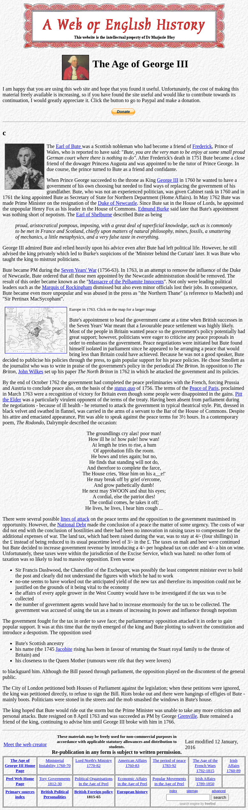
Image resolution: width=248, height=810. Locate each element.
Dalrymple (57, 422)
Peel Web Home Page (20, 781)
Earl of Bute (69, 146)
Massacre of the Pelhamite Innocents (126, 281)
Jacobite (64, 649)
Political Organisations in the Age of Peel (94, 781)
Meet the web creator (25, 744)
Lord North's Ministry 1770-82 (93, 763)
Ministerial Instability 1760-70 (55, 763)
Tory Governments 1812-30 (55, 781)
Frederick (202, 146)
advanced (219, 791)
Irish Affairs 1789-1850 (205, 781)
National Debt (71, 524)
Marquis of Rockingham (67, 287)
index (173, 791)
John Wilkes (30, 371)
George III (167, 180)
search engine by (197, 804)
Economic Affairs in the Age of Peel (132, 781)
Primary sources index (19, 794)
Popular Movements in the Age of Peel (169, 781)
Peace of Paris (204, 388)
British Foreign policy (93, 791)
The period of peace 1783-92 (169, 763)
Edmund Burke (153, 209)
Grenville (187, 716)
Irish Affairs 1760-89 (233, 765)
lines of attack (75, 519)
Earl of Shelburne (94, 214)
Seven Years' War (79, 270)
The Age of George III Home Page (20, 765)
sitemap (192, 791)
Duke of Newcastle (117, 203)
